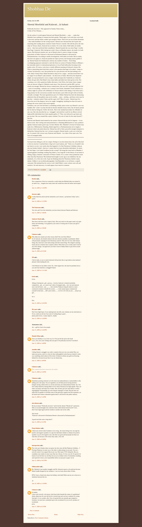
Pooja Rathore (36, 428)
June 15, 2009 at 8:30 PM (39, 439)
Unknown (35, 234)
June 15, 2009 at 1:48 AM (39, 213)
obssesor (34, 194)
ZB (33, 257)
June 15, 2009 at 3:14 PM (39, 397)
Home (56, 514)
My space (34, 309)
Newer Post (31, 514)
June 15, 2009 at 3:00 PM (39, 360)
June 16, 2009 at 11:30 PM (39, 483)
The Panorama (36, 207)
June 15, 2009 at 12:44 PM (39, 330)
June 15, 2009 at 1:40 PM (39, 343)
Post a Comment (34, 510)
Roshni (34, 179)
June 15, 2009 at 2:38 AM (39, 228)
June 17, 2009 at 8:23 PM (39, 506)
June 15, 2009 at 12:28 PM (39, 318)
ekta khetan (35, 403)
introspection (36, 445)
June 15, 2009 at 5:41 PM (39, 422)
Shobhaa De (39, 8)
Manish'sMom (36, 336)
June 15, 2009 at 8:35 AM (39, 251)
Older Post (80, 514)
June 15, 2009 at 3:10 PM (39, 372)
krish (33, 276)
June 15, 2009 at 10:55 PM (39, 460)
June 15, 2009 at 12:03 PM (39, 303)
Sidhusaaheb (35, 466)
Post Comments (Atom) (41, 518)
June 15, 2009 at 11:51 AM (39, 270)
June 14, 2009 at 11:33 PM (39, 201)
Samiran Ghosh (36, 219)
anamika (34, 349)
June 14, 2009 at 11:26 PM (39, 188)
